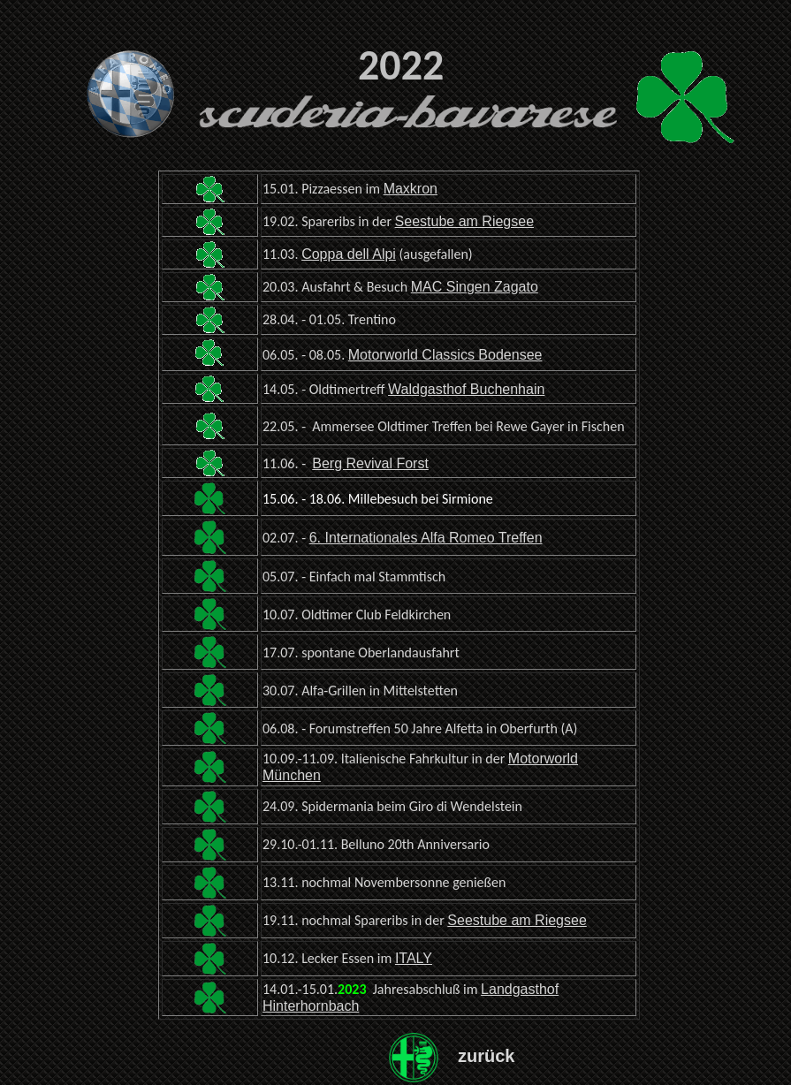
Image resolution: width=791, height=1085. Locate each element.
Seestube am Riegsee (464, 221)
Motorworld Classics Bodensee (445, 354)
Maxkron (410, 188)
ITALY (413, 958)
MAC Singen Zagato (474, 286)
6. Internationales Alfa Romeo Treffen (426, 537)
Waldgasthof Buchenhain (466, 389)
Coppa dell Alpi (348, 254)
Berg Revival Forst (370, 463)
